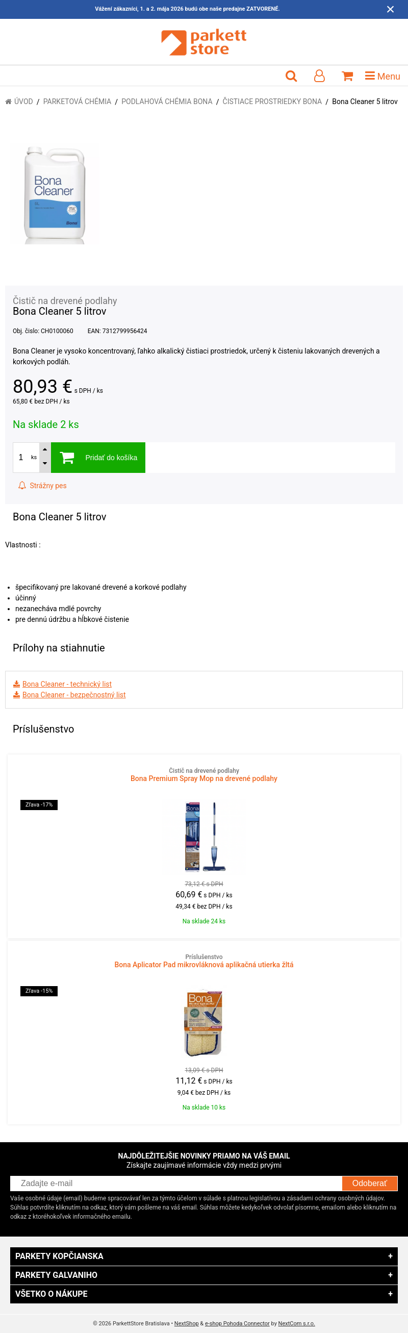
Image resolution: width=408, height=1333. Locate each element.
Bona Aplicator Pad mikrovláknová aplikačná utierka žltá (204, 961)
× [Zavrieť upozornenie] (390, 9)
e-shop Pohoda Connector (237, 1323)
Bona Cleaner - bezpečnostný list (74, 695)
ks (34, 457)
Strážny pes (42, 486)
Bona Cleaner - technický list (67, 684)
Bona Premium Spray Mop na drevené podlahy (204, 775)
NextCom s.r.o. (296, 1323)
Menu (382, 75)
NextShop (186, 1323)
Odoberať (369, 1183)
